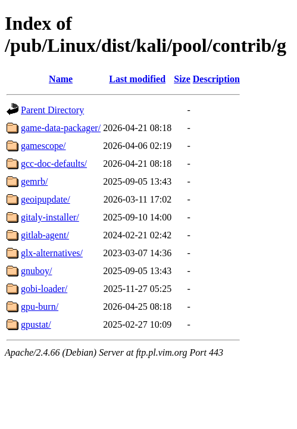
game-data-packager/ (61, 128)
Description (216, 79)
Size (182, 79)
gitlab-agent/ (45, 235)
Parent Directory (52, 110)
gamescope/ (43, 146)
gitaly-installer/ (50, 217)
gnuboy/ (36, 271)
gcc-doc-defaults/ (54, 163)
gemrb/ (34, 181)
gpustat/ (36, 324)
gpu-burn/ (39, 306)
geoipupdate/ (45, 199)
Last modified (137, 79)
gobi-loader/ (44, 289)
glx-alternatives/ (52, 253)
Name (61, 79)
